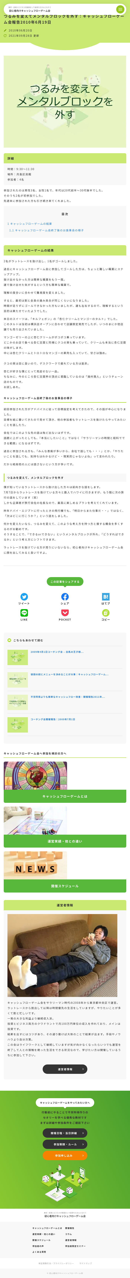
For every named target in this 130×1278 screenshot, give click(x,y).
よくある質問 (39, 1251)
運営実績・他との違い (43, 1233)
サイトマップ (86, 1263)
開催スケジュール (41, 1239)
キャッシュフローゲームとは (47, 1227)
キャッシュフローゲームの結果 (29, 224)
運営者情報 (65, 1069)
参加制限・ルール (65, 1144)
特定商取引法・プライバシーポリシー (56, 1263)
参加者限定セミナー (75, 1245)
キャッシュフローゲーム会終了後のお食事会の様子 (46, 230)
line (24, 619)
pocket (65, 619)
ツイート (24, 603)
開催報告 (69, 1227)
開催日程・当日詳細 (64, 1133)
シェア (65, 603)
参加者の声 (38, 1245)
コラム (68, 1233)
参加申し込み (64, 1155)
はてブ (106, 603)
